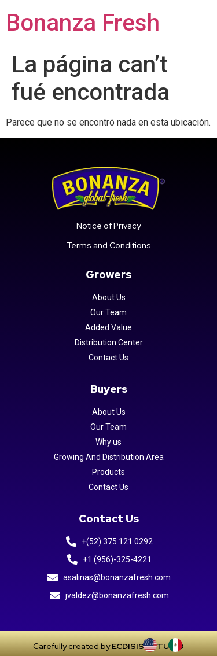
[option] (178, 645)
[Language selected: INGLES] (168, 645)
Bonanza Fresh (83, 22)
